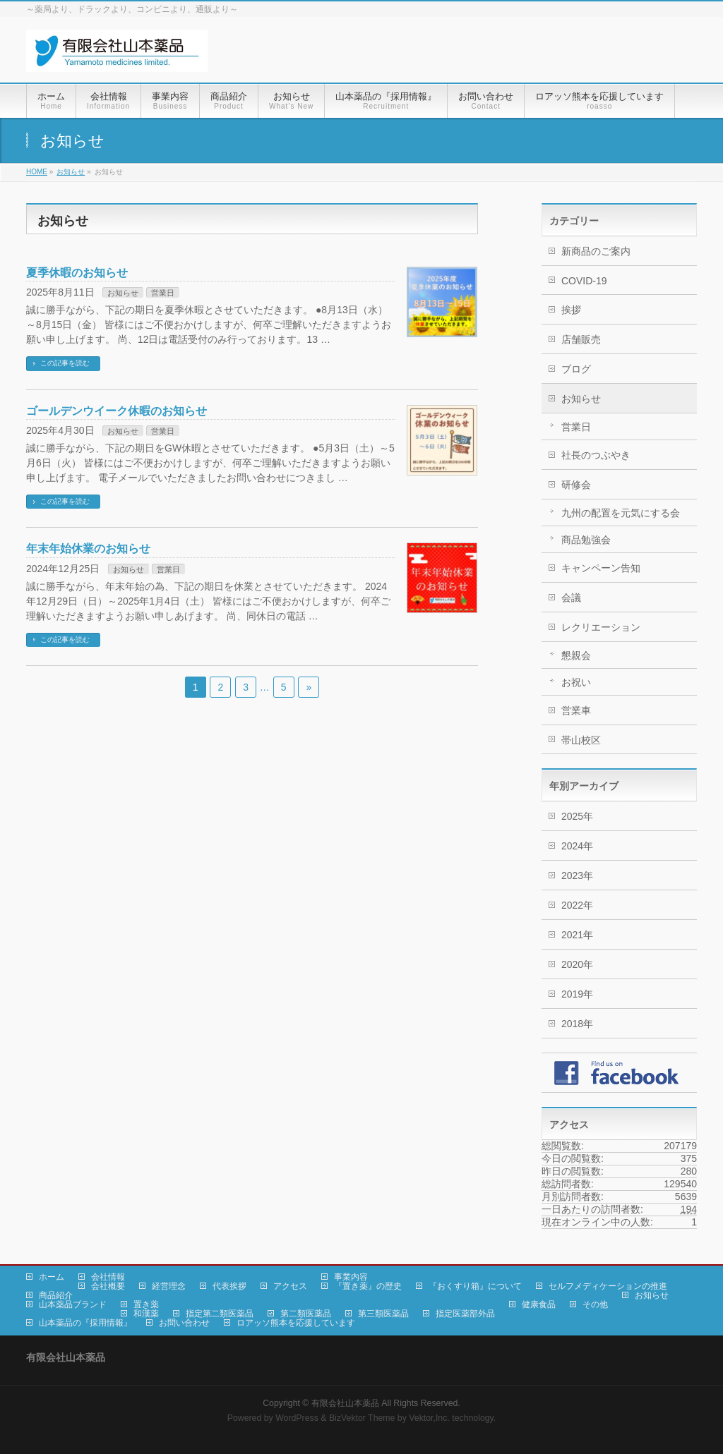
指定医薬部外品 (465, 1314)
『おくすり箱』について (475, 1286)
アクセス (290, 1286)
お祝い (576, 682)
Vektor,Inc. (429, 1418)
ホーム (51, 1277)
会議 (571, 597)
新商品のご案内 (596, 251)
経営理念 (169, 1286)
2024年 (577, 846)
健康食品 (539, 1304)
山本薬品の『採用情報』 (85, 1323)
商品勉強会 (586, 539)
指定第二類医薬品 (219, 1314)
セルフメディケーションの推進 (608, 1286)
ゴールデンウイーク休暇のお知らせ (116, 411)
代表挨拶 (229, 1286)
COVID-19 (584, 280)
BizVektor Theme (362, 1418)
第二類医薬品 (305, 1314)
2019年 (577, 994)
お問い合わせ (184, 1323)
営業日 (162, 293)
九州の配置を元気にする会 (620, 513)
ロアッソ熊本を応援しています (296, 1323)
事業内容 (351, 1277)
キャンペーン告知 (600, 568)
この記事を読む (65, 363)
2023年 (577, 875)
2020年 (577, 964)
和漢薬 (146, 1314)
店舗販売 (581, 339)
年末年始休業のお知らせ (88, 549)
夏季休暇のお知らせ (77, 273)
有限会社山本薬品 (345, 1403)
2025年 (577, 816)
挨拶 (571, 309)
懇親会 (576, 655)
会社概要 (108, 1286)
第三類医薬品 (383, 1314)
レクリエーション (600, 627)
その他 (595, 1304)
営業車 (576, 710)
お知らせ (122, 293)
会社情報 (108, 1277)
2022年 (577, 905)
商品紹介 (56, 1295)
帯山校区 (581, 740)
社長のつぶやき (596, 455)
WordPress (296, 1418)
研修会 (576, 484)
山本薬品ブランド (73, 1304)
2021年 (577, 934)
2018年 (577, 1023)
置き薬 (146, 1304)
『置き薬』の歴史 (368, 1286)
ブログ (576, 369)
